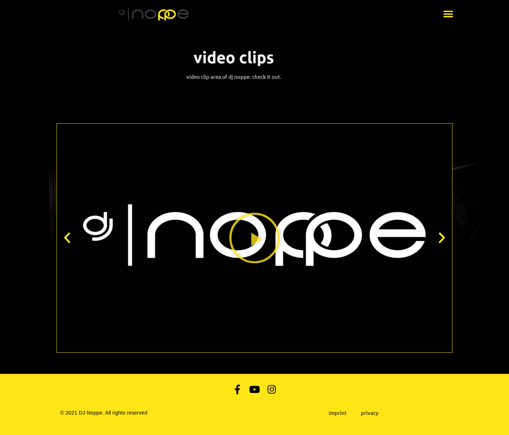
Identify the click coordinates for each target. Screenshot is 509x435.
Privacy (369, 412)
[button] (448, 14)
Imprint (338, 412)
